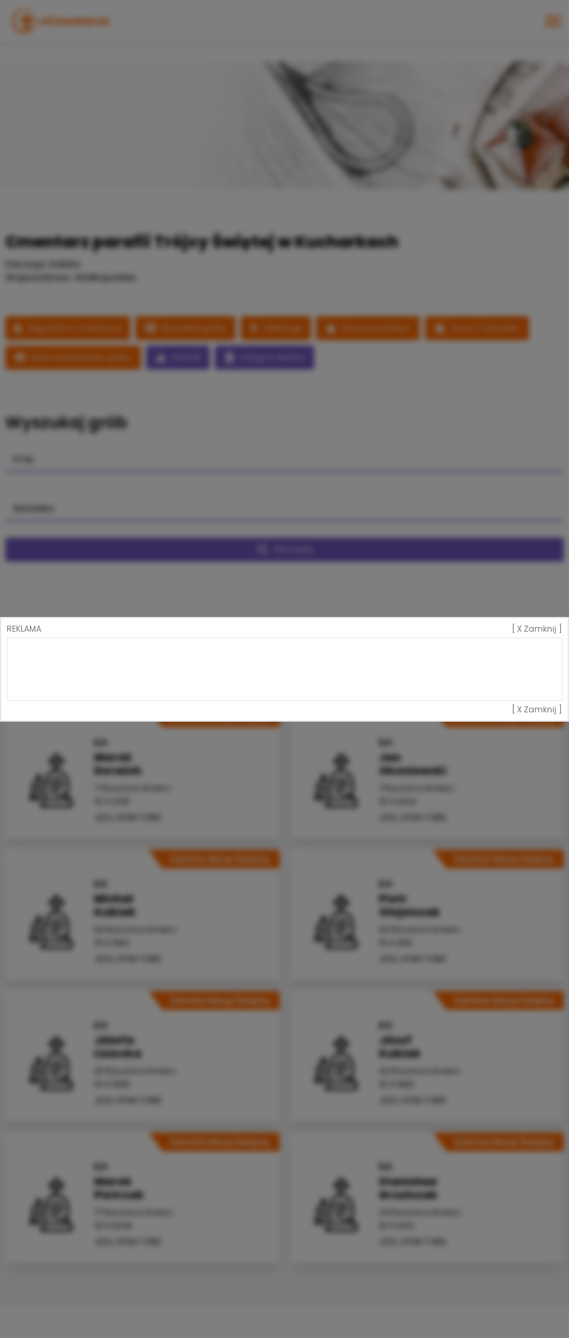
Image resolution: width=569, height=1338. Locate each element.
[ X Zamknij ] (537, 629)
